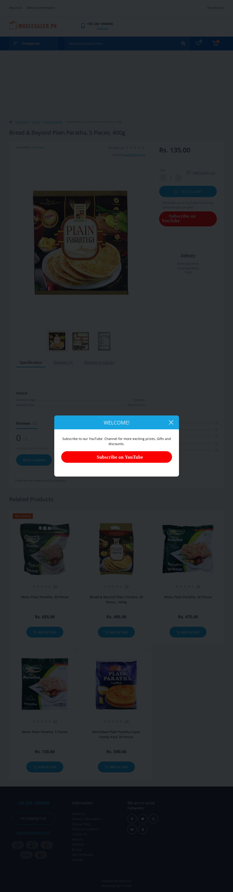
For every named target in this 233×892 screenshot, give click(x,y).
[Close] (171, 422)
